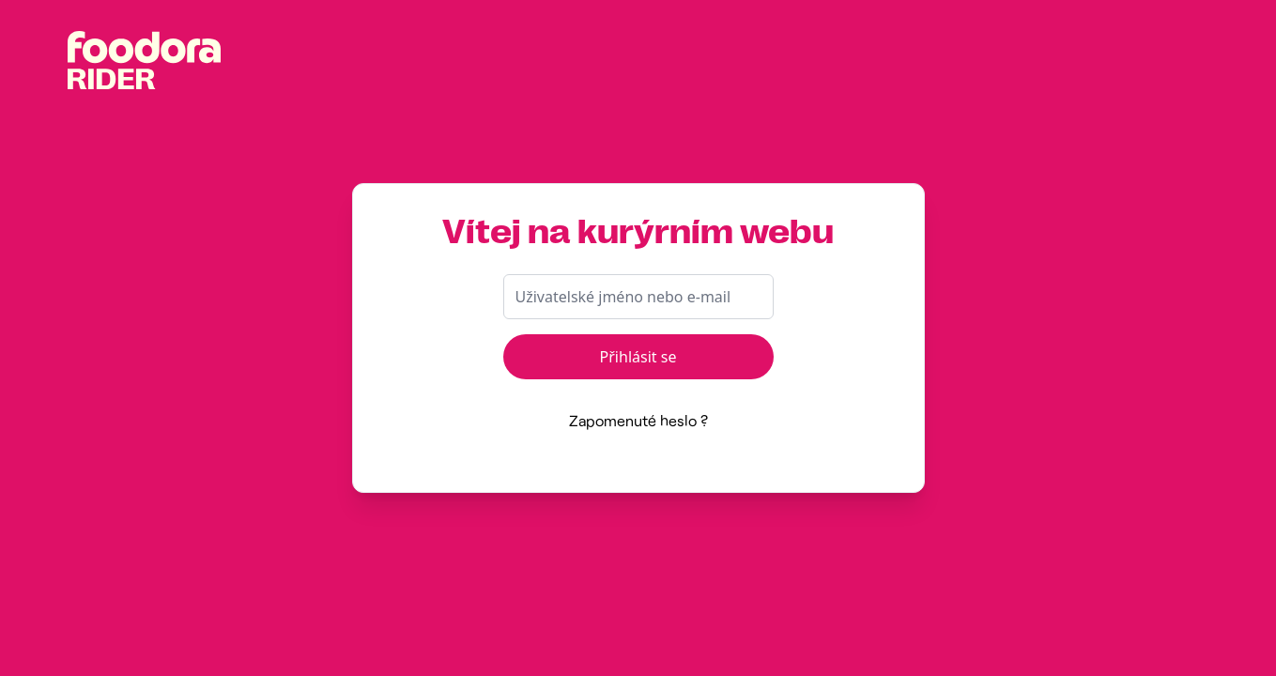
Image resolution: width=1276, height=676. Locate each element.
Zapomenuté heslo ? (638, 420)
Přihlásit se (638, 356)
